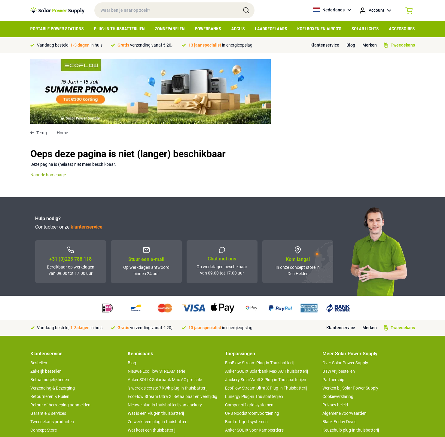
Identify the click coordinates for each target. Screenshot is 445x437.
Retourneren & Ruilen (49, 331)
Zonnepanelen (169, 29)
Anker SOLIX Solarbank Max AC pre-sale (165, 315)
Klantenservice (324, 45)
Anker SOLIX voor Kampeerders (254, 365)
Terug (38, 68)
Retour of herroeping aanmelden (60, 340)
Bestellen (38, 298)
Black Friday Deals (339, 357)
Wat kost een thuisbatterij (151, 365)
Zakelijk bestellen (46, 306)
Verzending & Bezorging (52, 323)
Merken (369, 45)
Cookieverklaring (337, 331)
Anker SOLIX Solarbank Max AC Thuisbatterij (266, 306)
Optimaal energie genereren (153, 399)
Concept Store (43, 365)
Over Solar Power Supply (345, 298)
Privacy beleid (335, 340)
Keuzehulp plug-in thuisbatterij (350, 365)
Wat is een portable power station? (160, 374)
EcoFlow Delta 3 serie (244, 374)
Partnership (333, 315)
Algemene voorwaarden (344, 348)
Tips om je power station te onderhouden (165, 382)
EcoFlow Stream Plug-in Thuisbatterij (259, 298)
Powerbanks (208, 29)
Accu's (238, 29)
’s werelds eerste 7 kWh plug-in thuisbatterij (167, 323)
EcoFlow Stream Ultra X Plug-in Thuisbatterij (266, 323)
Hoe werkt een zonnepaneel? (154, 390)
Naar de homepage (48, 110)
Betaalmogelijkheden (49, 315)
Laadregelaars (271, 29)
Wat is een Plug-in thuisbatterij (156, 348)
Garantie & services (48, 348)
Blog (350, 45)
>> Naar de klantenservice (54, 377)
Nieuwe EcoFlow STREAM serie (156, 306)
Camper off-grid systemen (249, 340)
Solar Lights (365, 29)
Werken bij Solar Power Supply (350, 323)
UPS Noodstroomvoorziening (252, 348)
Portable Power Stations (57, 29)
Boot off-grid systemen (246, 357)
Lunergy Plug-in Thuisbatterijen (254, 331)
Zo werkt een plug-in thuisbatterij (158, 357)
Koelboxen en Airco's (319, 29)
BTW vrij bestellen (338, 306)
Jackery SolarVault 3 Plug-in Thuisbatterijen (265, 315)
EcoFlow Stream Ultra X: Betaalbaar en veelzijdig (172, 331)
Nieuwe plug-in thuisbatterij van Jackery (165, 340)
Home (62, 68)
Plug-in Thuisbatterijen (119, 29)
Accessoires (402, 29)
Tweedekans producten (52, 357)
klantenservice (86, 162)
